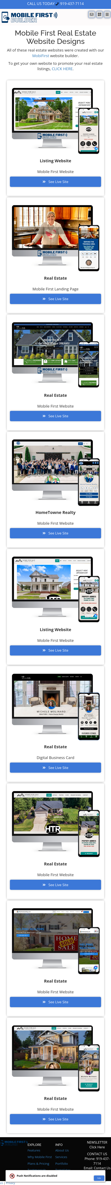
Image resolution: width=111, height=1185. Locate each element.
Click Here (97, 1147)
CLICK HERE (62, 68)
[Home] (29, 17)
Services (61, 1157)
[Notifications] (91, 14)
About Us (62, 1150)
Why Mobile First (39, 1157)
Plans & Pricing (38, 1163)
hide (99, 1178)
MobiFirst (40, 55)
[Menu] (107, 14)
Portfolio (61, 1163)
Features (33, 1150)
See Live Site (55, 181)
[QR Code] (99, 14)
